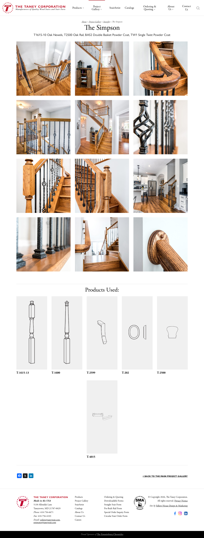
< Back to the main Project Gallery (165, 476)
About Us (79, 512)
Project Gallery (81, 500)
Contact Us (80, 516)
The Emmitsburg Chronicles (110, 534)
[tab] (78, 8)
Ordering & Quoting (113, 497)
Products (79, 497)
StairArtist (79, 504)
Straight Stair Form (112, 504)
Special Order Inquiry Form (116, 512)
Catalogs (78, 508)
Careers (78, 519)
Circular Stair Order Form (116, 516)
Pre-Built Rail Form (113, 508)
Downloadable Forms (113, 500)
